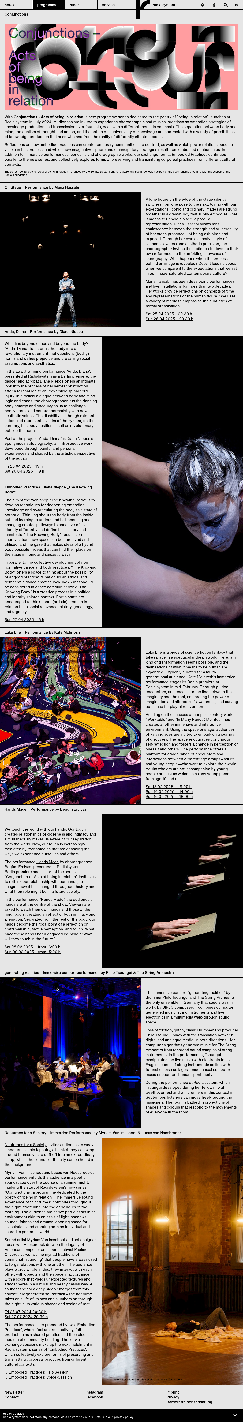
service (108, 4)
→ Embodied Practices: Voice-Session (38, 1377)
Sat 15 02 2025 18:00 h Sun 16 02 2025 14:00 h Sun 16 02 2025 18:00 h (169, 791)
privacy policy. (124, 1417)
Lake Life (154, 652)
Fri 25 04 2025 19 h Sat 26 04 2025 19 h (24, 468)
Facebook (94, 1397)
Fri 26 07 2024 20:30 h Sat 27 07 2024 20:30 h (26, 1314)
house (10, 4)
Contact (12, 1397)
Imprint (172, 1392)
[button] (16, 4)
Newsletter (14, 1392)
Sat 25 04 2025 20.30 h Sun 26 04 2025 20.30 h (169, 316)
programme (47, 4)
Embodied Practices (189, 154)
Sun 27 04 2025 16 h (24, 619)
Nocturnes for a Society (26, 1144)
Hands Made (47, 862)
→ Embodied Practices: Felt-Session (37, 1372)
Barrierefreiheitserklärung (189, 1402)
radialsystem (164, 4)
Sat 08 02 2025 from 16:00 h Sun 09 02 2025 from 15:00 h (33, 949)
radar (74, 4)
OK (235, 1415)
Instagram (94, 1392)
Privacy (172, 1397)
